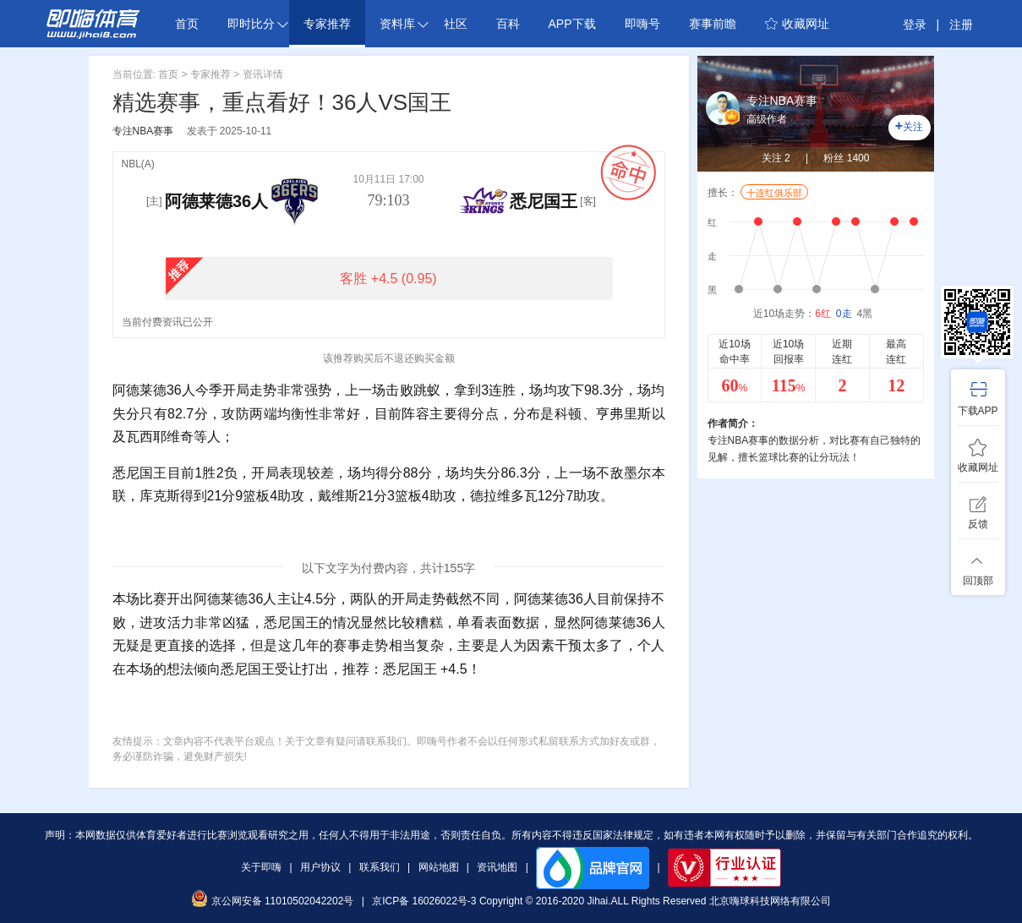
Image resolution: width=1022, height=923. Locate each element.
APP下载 (572, 23)
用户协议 (320, 867)
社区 (455, 23)
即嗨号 (642, 23)
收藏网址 (797, 23)
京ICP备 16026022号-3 (424, 901)
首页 (187, 23)
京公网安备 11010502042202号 (272, 901)
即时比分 (257, 23)
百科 (508, 23)
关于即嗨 (261, 867)
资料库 (404, 23)
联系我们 (379, 867)
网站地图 (438, 867)
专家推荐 (327, 23)
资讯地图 (497, 867)
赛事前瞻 (712, 23)
